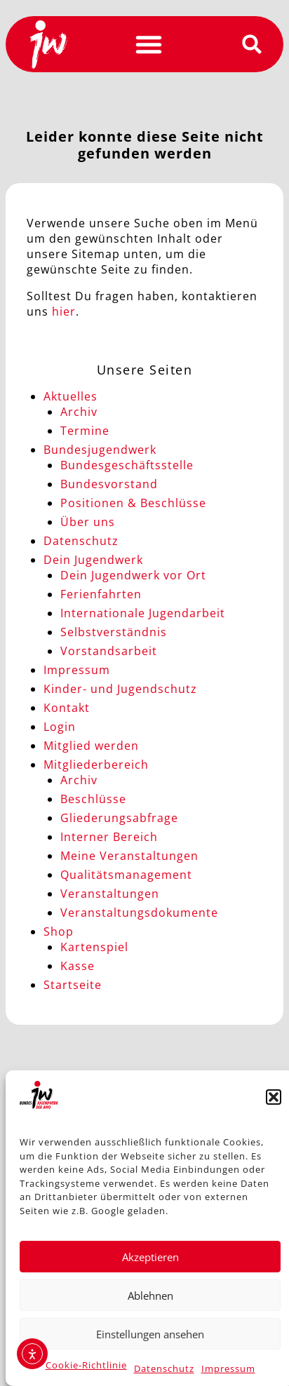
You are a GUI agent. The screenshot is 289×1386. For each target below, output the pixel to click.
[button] (274, 1097)
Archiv (79, 411)
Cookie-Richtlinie (86, 1365)
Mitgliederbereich (96, 764)
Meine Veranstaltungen (129, 855)
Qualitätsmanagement (126, 874)
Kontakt (66, 707)
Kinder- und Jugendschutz (120, 689)
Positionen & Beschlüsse (133, 503)
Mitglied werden (91, 745)
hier (64, 311)
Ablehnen (150, 1296)
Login (59, 726)
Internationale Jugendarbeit (142, 613)
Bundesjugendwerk (99, 449)
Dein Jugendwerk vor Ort (133, 575)
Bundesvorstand (109, 484)
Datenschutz (164, 1368)
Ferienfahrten (101, 594)
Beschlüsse (93, 799)
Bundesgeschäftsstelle (127, 465)
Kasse (77, 966)
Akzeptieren (150, 1257)
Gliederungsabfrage (119, 818)
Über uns (87, 522)
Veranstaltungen (109, 893)
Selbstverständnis (113, 632)
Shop (58, 931)
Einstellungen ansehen (150, 1334)
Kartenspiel (94, 947)
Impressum (228, 1368)
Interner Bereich (109, 837)
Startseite (72, 985)
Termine (84, 430)
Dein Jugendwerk (93, 559)
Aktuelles (70, 396)
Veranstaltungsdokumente (139, 912)
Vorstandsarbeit (108, 651)
